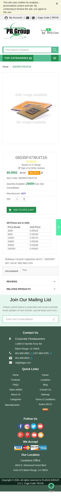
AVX (23, 193)
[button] (14, 17)
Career (45, 375)
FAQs (16, 384)
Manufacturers (12, 405)
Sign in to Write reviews (31, 168)
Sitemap (45, 394)
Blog (45, 384)
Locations (45, 380)
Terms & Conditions (45, 399)
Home (5, 66)
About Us (15, 394)
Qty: (9, 199)
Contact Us (45, 389)
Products (15, 380)
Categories (15, 399)
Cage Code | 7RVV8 (48, 17)
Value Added (15, 389)
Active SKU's (45, 404)
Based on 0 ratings (31, 165)
